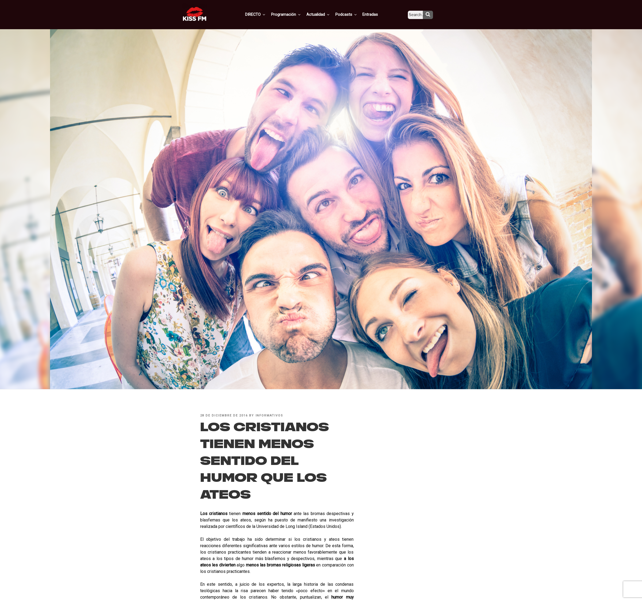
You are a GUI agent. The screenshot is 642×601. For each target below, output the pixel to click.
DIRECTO (264, 14)
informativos (269, 415)
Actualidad (324, 14)
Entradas (374, 14)
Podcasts (351, 14)
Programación (293, 14)
